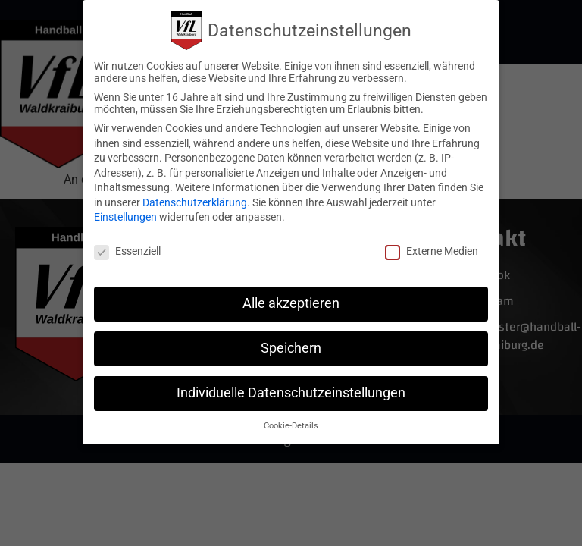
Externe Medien (431, 249)
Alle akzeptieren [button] (291, 301)
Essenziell (127, 249)
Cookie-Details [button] (291, 423)
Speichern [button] (291, 345)
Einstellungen (125, 215)
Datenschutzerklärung (194, 200)
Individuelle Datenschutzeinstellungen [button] (291, 390)
